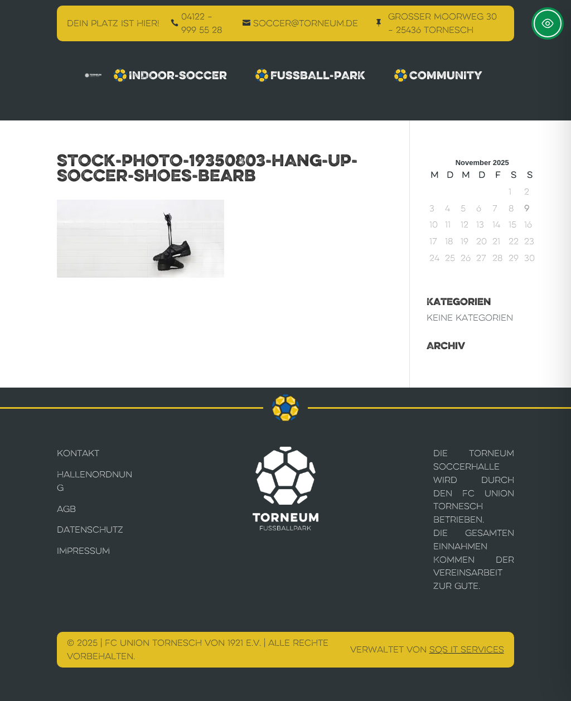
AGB (66, 509)
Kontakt (78, 453)
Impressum (83, 550)
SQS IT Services (466, 649)
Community (440, 75)
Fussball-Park (312, 75)
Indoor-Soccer (171, 75)
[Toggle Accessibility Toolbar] (548, 23)
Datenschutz (90, 529)
